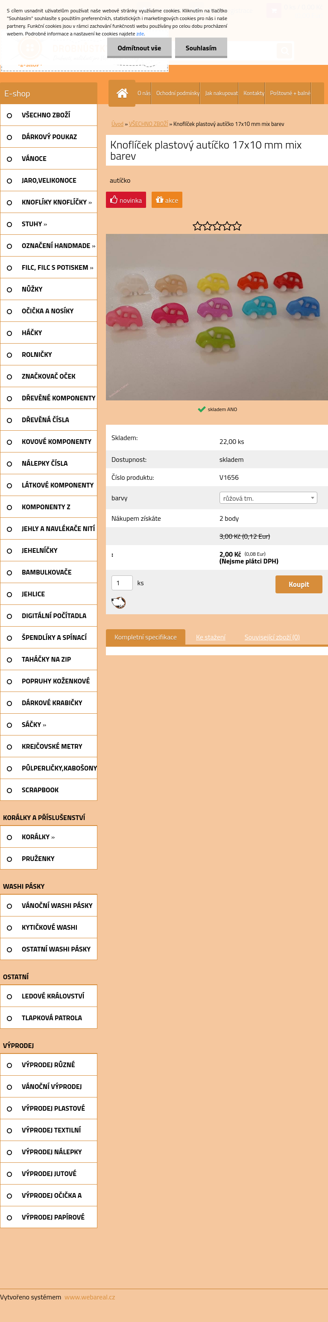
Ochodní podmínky (177, 93)
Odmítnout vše (139, 48)
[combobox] (268, 498)
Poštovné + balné (290, 93)
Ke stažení (211, 637)
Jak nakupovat (221, 93)
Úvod (117, 124)
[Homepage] (124, 93)
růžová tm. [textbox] (238, 498)
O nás (144, 93)
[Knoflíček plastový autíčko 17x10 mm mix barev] (217, 237)
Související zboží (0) (272, 637)
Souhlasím (201, 48)
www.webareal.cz (89, 1297)
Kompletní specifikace (145, 637)
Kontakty (253, 93)
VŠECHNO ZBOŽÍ (148, 124)
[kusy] (122, 582)
